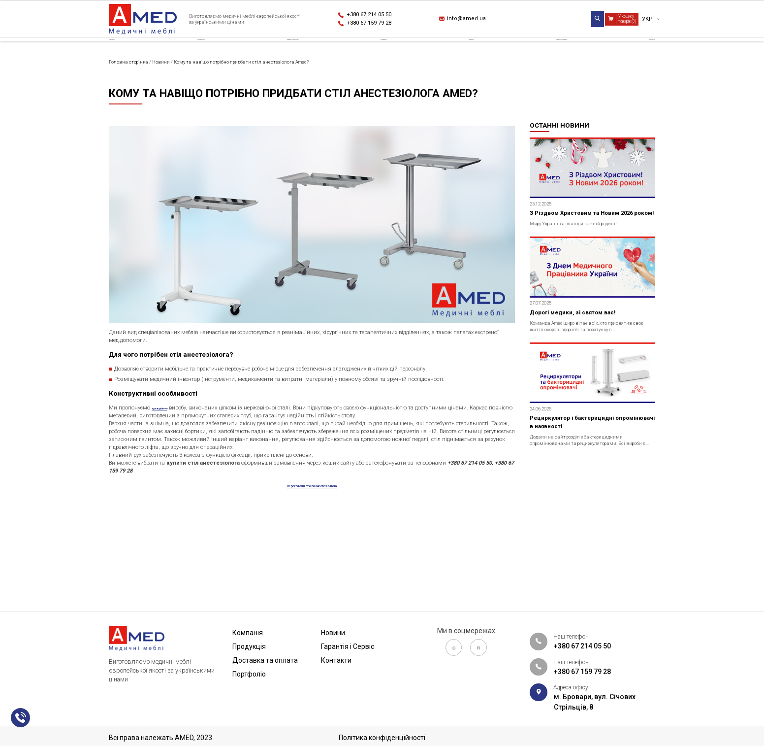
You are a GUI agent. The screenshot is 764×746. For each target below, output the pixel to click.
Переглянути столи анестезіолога (312, 591)
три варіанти (183, 473)
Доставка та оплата (299, 51)
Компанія (126, 51)
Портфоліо (396, 51)
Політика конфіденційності (382, 738)
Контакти (637, 51)
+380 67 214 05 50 (378, 15)
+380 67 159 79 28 (378, 25)
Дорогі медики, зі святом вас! (583, 373)
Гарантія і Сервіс (551, 51)
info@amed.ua (473, 20)
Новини (468, 51)
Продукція (201, 51)
